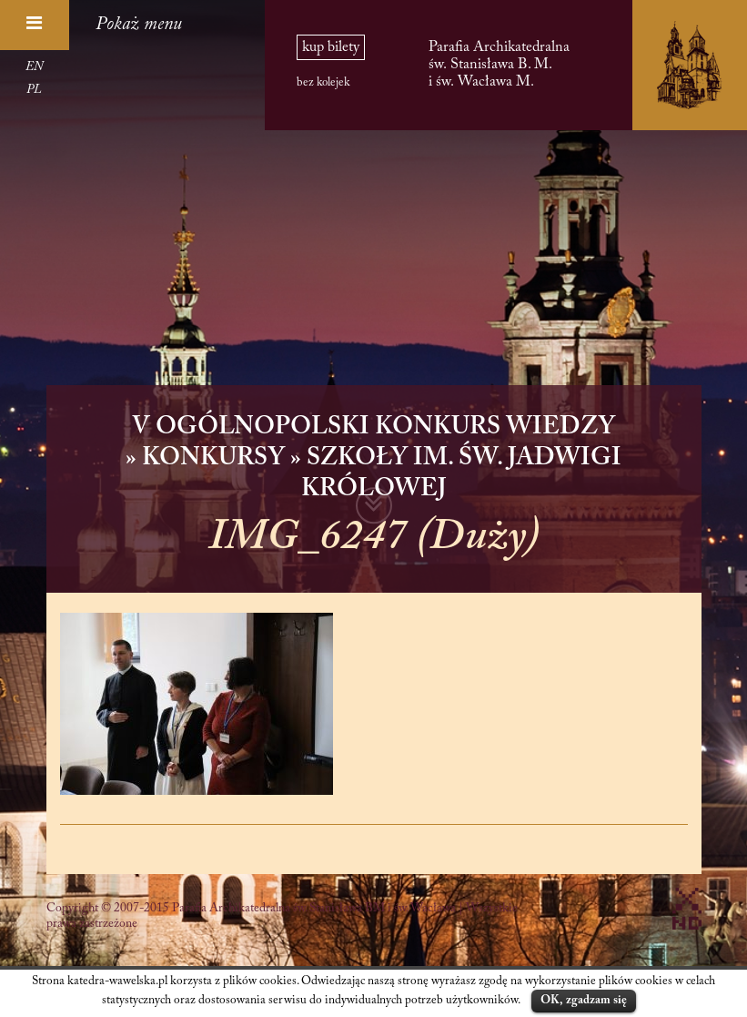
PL (34, 90)
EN (34, 67)
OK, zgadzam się (583, 1000)
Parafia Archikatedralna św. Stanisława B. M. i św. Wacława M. (499, 64)
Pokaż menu (139, 24)
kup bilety (330, 47)
